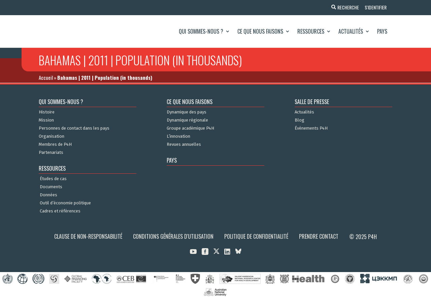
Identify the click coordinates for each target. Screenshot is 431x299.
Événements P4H (311, 128)
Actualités (350, 31)
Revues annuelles (184, 144)
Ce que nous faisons (260, 31)
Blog (299, 120)
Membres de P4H (55, 144)
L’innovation (178, 136)
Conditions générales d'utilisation (173, 236)
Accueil (46, 77)
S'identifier (375, 7)
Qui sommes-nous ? (201, 31)
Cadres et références (60, 211)
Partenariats (51, 152)
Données (48, 195)
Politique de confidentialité (256, 236)
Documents (51, 187)
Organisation (51, 136)
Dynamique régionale (187, 120)
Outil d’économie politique (65, 203)
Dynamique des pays (186, 112)
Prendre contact (318, 236)
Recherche (346, 7)
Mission (46, 120)
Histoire (47, 112)
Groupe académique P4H (190, 128)
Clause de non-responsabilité (88, 236)
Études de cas (53, 178)
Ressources (310, 31)
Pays (382, 31)
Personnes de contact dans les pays (74, 128)
